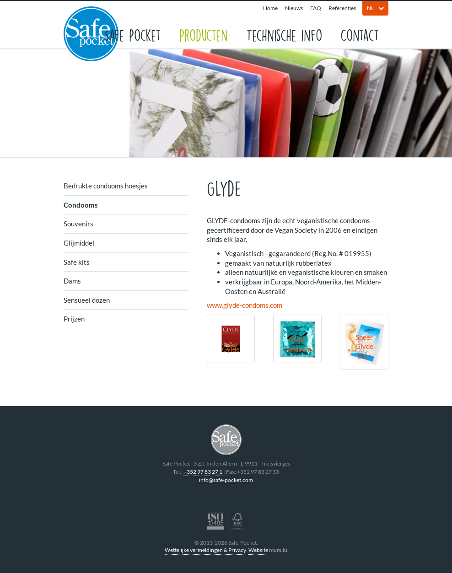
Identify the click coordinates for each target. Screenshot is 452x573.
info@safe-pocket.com (226, 480)
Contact (359, 34)
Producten (203, 34)
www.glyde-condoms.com (244, 305)
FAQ (315, 8)
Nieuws (294, 8)
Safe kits (77, 262)
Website (258, 549)
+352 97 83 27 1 (202, 471)
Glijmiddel (79, 243)
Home (270, 8)
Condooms (81, 205)
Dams (72, 281)
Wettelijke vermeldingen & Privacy (205, 549)
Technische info (284, 34)
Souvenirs (78, 224)
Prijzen (74, 319)
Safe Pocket (132, 34)
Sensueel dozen (87, 300)
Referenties (342, 8)
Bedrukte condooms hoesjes (106, 186)
